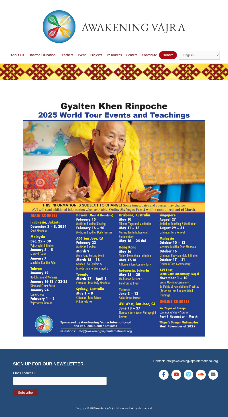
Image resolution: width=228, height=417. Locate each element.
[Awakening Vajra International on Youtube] (176, 375)
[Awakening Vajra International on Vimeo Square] (188, 375)
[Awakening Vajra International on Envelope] (213, 375)
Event (82, 55)
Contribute (149, 55)
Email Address (24, 373)
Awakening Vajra (133, 27)
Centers (131, 55)
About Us (17, 55)
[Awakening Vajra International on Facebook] (164, 375)
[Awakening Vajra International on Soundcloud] (201, 375)
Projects (96, 55)
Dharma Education (41, 55)
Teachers (66, 55)
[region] (114, 72)
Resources (114, 55)
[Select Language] (199, 55)
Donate (168, 55)
